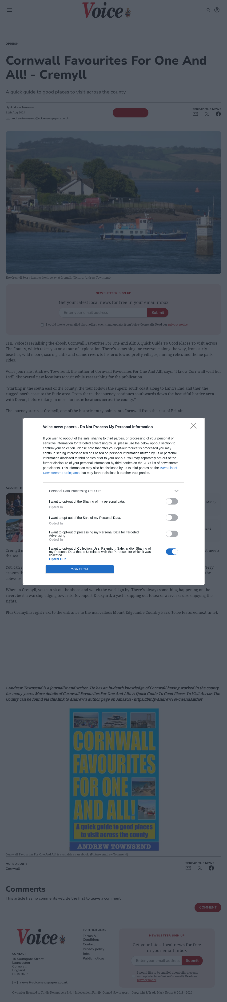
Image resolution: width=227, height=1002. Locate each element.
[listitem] (113, 491)
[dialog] (113, 501)
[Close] (195, 427)
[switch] (172, 501)
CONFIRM (79, 569)
